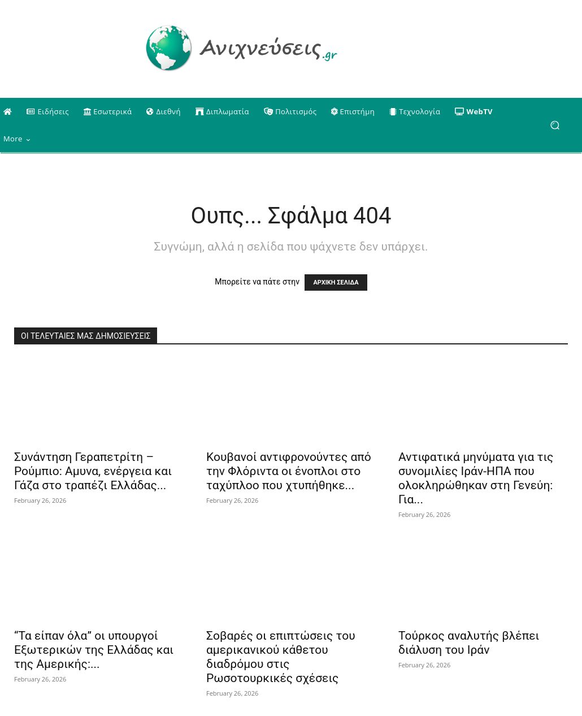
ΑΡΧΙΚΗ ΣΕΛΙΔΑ (335, 282)
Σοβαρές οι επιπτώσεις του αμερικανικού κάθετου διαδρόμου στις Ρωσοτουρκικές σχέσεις (280, 657)
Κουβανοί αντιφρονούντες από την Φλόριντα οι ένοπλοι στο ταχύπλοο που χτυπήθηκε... (288, 471)
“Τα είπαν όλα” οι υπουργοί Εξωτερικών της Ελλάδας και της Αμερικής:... (93, 650)
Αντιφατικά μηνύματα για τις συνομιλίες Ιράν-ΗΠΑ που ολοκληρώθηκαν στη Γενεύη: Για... (475, 478)
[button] (554, 125)
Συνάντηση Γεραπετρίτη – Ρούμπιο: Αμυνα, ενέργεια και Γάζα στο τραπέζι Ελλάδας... (93, 471)
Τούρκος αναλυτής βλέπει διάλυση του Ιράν (468, 643)
